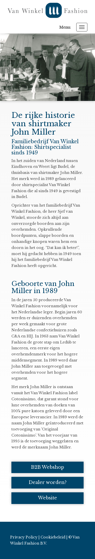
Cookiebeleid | (54, 537)
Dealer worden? (48, 482)
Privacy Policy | (25, 537)
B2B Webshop (47, 467)
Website (47, 498)
